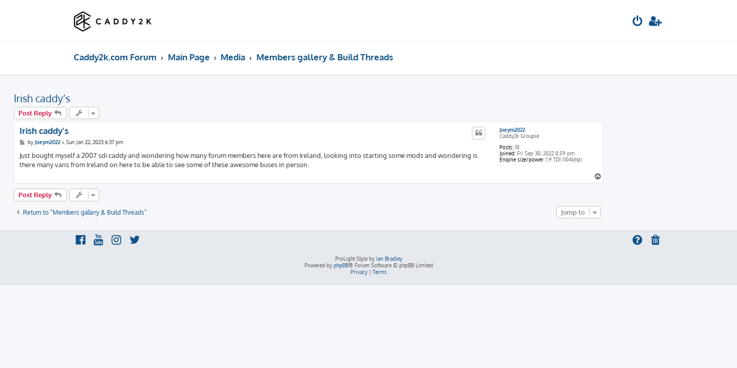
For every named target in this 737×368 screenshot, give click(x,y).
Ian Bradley (389, 259)
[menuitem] (638, 22)
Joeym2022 (572, 130)
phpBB (341, 265)
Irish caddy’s (102, 98)
